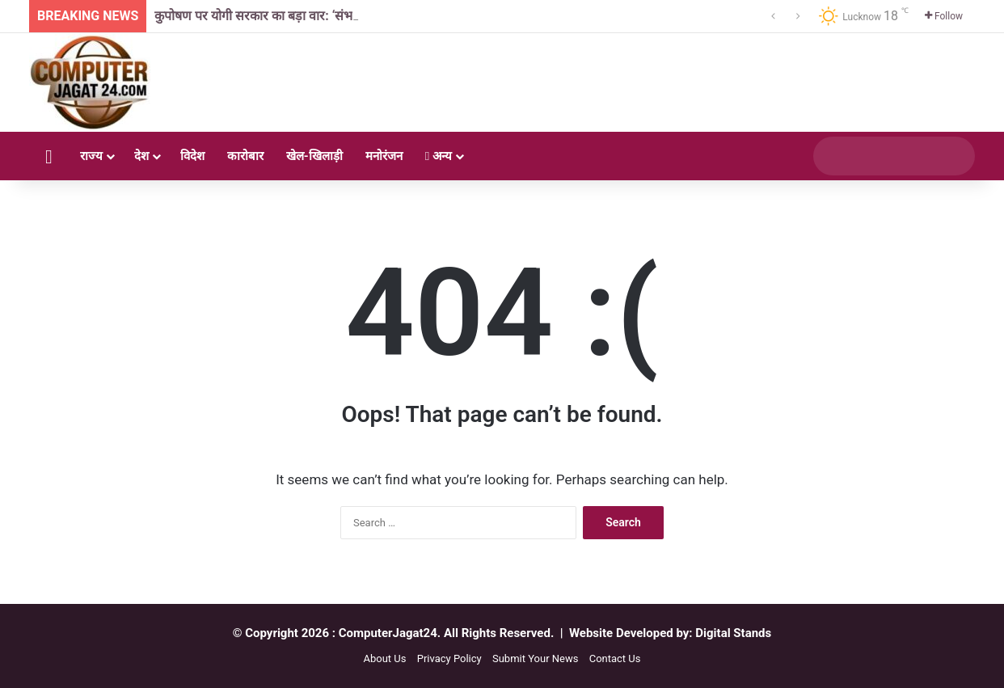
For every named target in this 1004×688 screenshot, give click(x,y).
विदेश (192, 156)
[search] (878, 156)
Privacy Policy (449, 658)
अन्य (438, 156)
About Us (384, 658)
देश (141, 156)
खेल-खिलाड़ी (314, 156)
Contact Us (615, 658)
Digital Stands (733, 633)
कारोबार (245, 156)
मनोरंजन (384, 156)
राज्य (91, 156)
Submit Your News (535, 658)
